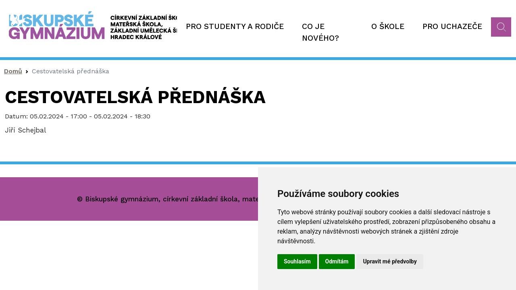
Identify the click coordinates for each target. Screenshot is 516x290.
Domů (13, 71)
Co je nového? (320, 32)
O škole (387, 26)
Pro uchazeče (452, 26)
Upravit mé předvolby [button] (389, 261)
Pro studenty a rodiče (235, 26)
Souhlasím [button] (297, 261)
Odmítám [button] (337, 261)
